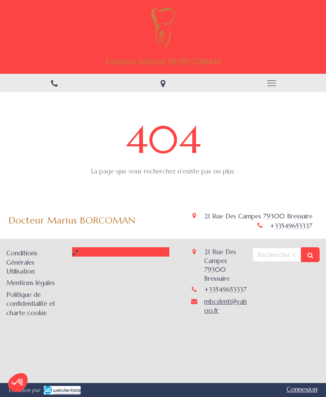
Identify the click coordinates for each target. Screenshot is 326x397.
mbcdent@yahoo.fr (225, 305)
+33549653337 (291, 226)
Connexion (302, 389)
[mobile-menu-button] (271, 83)
